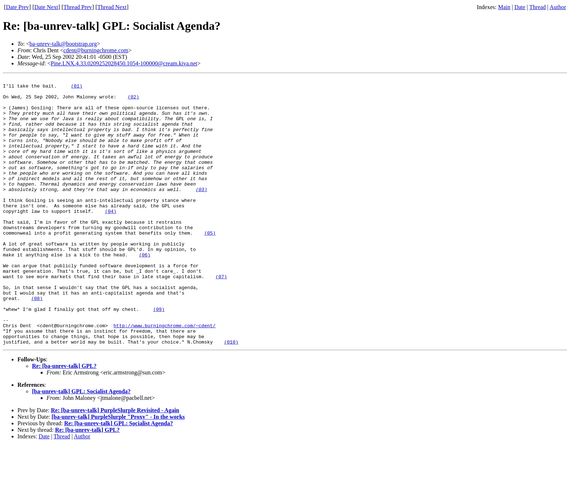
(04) (110, 238)
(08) (37, 343)
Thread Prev (77, 7)
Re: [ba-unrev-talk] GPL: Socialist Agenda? (118, 477)
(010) (231, 395)
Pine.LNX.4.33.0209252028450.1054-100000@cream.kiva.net (124, 63)
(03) (201, 212)
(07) (221, 316)
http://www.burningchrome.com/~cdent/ (164, 375)
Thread (537, 7)
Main (504, 7)
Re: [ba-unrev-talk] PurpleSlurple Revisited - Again (115, 464)
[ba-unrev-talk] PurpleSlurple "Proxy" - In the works (118, 470)
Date (519, 7)
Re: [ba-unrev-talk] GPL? (64, 419)
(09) (158, 356)
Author (558, 7)
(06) (144, 290)
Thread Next (112, 7)
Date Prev (17, 7)
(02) (133, 101)
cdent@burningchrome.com (95, 50)
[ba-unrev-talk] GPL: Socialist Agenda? (81, 445)
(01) (76, 88)
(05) (210, 264)
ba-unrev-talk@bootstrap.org (63, 44)
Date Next (46, 7)
